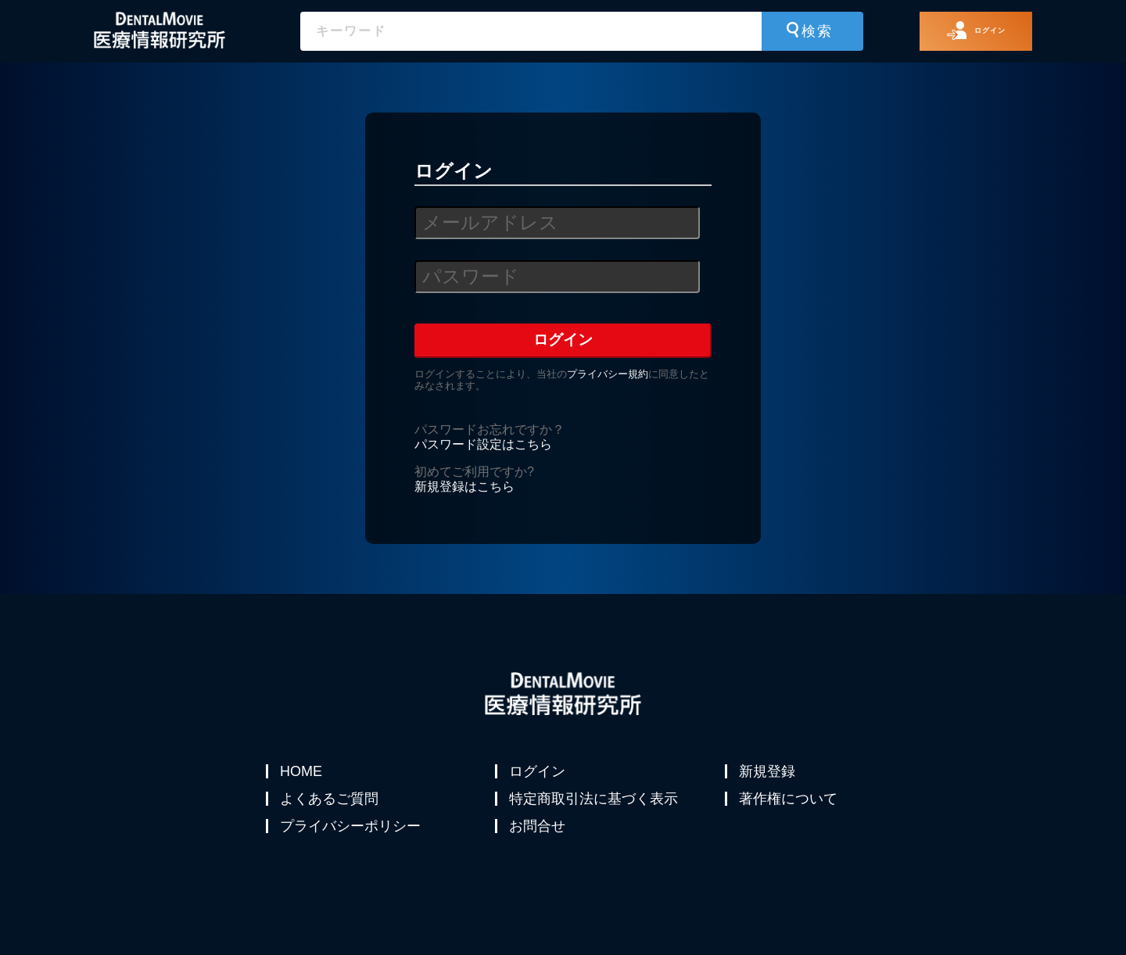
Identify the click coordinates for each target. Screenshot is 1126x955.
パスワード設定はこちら (483, 444)
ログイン (539, 771)
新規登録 (769, 771)
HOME (303, 771)
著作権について (790, 809)
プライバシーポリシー (352, 846)
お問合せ (539, 846)
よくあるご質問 (331, 809)
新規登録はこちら (464, 486)
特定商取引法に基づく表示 (595, 809)
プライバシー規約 (607, 374)
